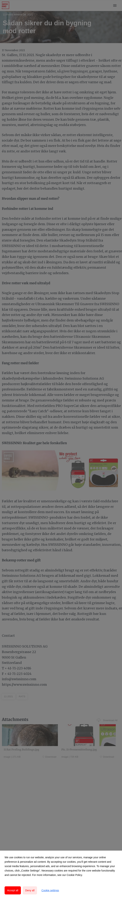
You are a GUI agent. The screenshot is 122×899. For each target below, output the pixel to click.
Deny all (30, 890)
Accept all (12, 890)
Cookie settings (50, 890)
